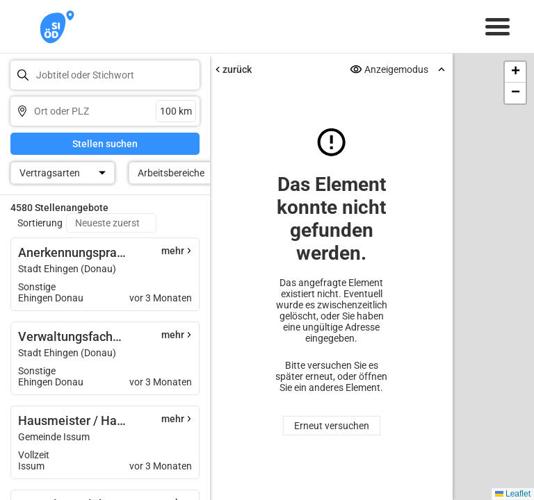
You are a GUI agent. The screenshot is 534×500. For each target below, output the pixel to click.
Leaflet (513, 494)
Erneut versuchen (331, 425)
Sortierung (40, 222)
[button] (515, 72)
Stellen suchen (105, 143)
